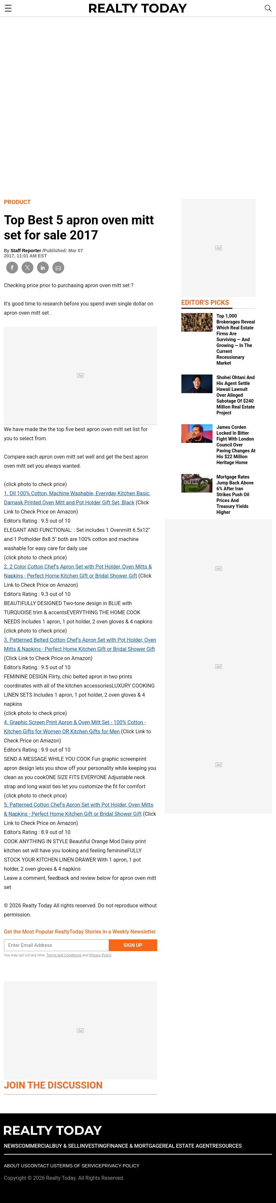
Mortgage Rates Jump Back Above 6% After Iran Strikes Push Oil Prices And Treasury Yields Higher (234, 494)
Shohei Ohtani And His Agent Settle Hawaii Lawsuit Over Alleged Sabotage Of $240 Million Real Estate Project (235, 395)
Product (17, 202)
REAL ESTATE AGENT (187, 1146)
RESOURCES (227, 1146)
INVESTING (93, 1146)
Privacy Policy (100, 955)
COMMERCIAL (35, 1146)
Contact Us (42, 1165)
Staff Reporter (26, 250)
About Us (15, 1165)
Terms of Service (79, 1165)
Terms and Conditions (63, 955)
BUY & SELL (66, 1146)
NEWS (11, 1146)
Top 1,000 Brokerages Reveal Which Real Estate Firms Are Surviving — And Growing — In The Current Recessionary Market (235, 339)
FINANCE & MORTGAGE (134, 1146)
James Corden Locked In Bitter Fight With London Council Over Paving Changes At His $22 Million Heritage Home (235, 445)
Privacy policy (120, 1165)
